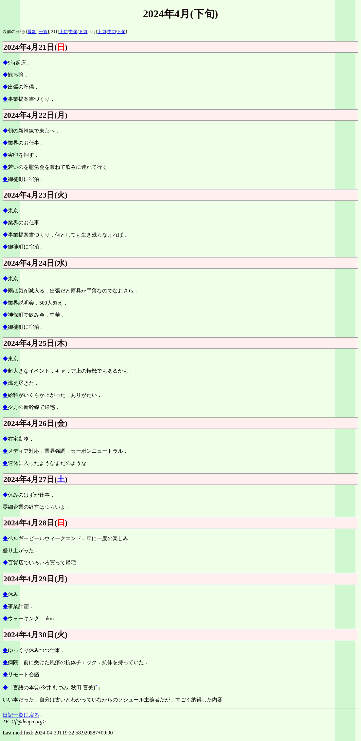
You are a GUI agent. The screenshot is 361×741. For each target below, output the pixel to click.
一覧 (43, 31)
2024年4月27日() (35, 479)
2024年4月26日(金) (35, 423)
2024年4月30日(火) (35, 634)
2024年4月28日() (35, 523)
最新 (31, 31)
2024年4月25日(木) (35, 343)
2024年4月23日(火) (35, 195)
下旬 (83, 31)
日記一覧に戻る (21, 715)
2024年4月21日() (35, 47)
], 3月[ (53, 31)
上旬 (63, 31)
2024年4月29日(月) (35, 578)
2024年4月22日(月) (35, 115)
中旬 (73, 31)
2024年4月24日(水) (35, 263)
